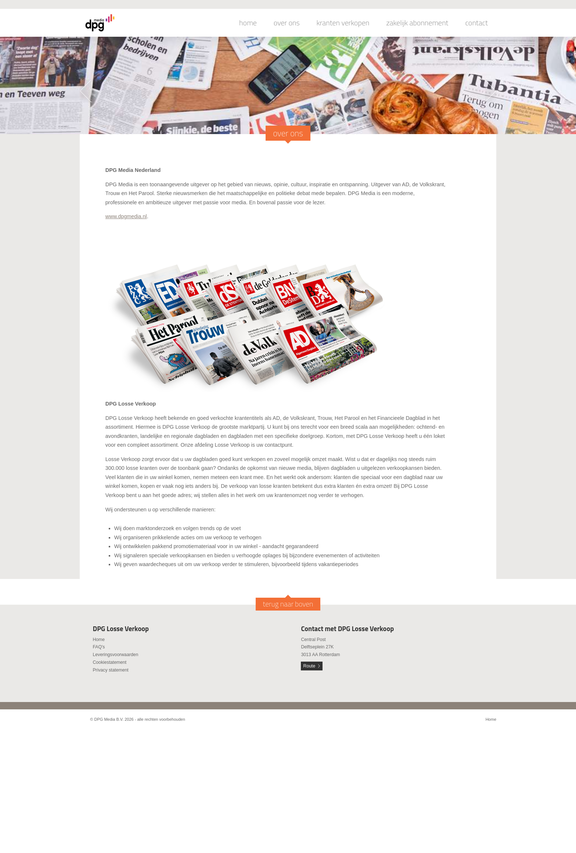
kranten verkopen (343, 22)
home (248, 22)
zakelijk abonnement (417, 22)
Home (99, 639)
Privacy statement (110, 670)
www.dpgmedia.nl (126, 216)
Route (309, 666)
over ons (287, 22)
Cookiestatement (109, 662)
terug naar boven (288, 603)
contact (476, 22)
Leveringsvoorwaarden (115, 654)
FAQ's (99, 646)
